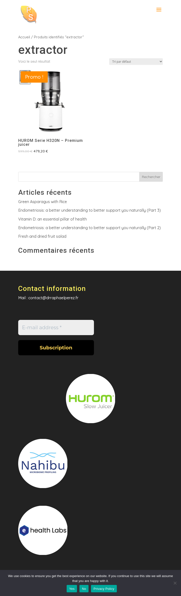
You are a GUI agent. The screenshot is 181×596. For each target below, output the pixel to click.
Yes (72, 589)
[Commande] (136, 61)
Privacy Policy (103, 589)
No (84, 589)
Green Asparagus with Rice (42, 201)
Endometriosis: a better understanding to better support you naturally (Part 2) (89, 227)
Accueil (24, 37)
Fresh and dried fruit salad (42, 236)
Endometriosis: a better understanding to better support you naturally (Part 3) (89, 210)
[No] (174, 583)
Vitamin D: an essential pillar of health (52, 219)
